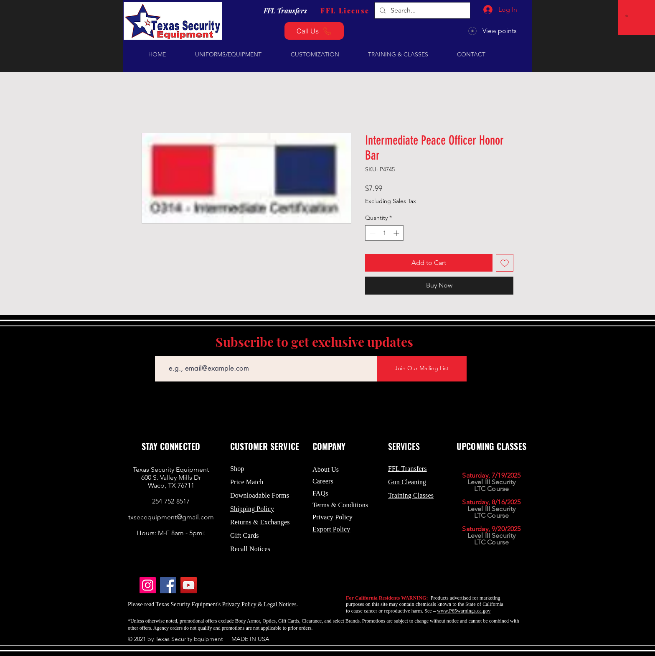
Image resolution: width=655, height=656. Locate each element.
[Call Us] (314, 31)
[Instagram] (148, 585)
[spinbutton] (384, 233)
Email (162, 350)
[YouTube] (188, 585)
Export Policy (331, 529)
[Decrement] (371, 233)
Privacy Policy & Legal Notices (259, 604)
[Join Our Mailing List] (422, 368)
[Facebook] (168, 585)
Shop (237, 468)
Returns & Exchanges (260, 522)
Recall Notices (250, 548)
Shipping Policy (252, 508)
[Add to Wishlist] (504, 263)
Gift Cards (244, 535)
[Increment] (397, 233)
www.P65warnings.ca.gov (463, 611)
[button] (627, 16)
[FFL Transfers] (285, 10)
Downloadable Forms (259, 495)
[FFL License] (345, 10)
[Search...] (421, 10)
